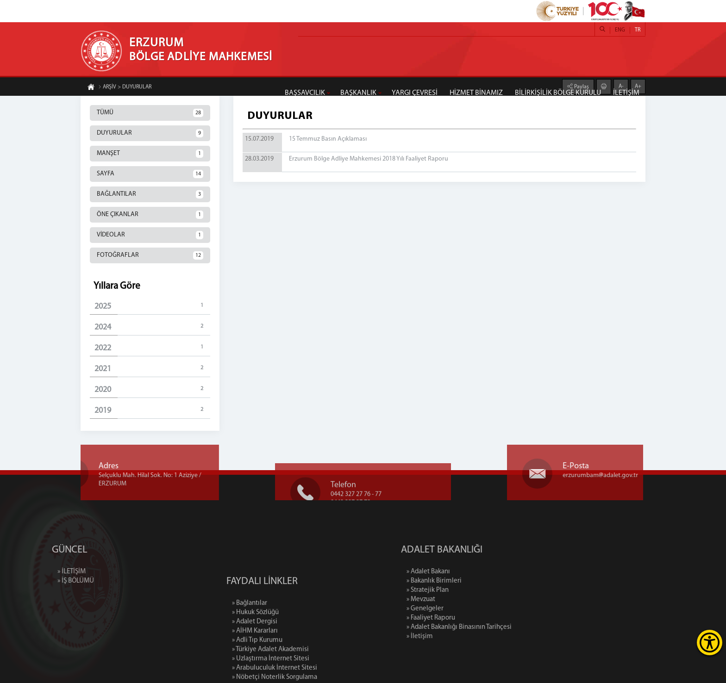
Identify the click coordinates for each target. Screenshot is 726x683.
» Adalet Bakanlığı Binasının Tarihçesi (490, 627)
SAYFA (150, 174)
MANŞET (150, 153)
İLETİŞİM (626, 93)
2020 (152, 389)
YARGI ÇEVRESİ (415, 93)
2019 (152, 410)
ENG (620, 30)
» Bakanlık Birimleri (465, 580)
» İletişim (451, 636)
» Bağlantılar (249, 632)
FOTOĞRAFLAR (150, 255)
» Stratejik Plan (459, 590)
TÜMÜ (150, 113)
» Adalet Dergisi (254, 651)
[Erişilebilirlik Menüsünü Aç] (709, 642)
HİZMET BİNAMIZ (476, 93)
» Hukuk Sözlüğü (255, 642)
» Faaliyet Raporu (462, 618)
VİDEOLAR (150, 235)
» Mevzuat (452, 599)
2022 (152, 348)
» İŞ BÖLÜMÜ (44, 580)
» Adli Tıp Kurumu (257, 669)
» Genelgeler (456, 608)
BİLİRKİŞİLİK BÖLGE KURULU (558, 93)
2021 (152, 368)
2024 (152, 327)
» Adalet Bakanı (459, 571)
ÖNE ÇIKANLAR (150, 215)
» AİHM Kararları (255, 660)
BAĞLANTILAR (150, 194)
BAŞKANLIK (358, 93)
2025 (152, 306)
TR (637, 30)
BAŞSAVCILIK (305, 93)
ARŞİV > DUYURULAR (124, 87)
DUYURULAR (150, 133)
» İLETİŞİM (40, 571)
